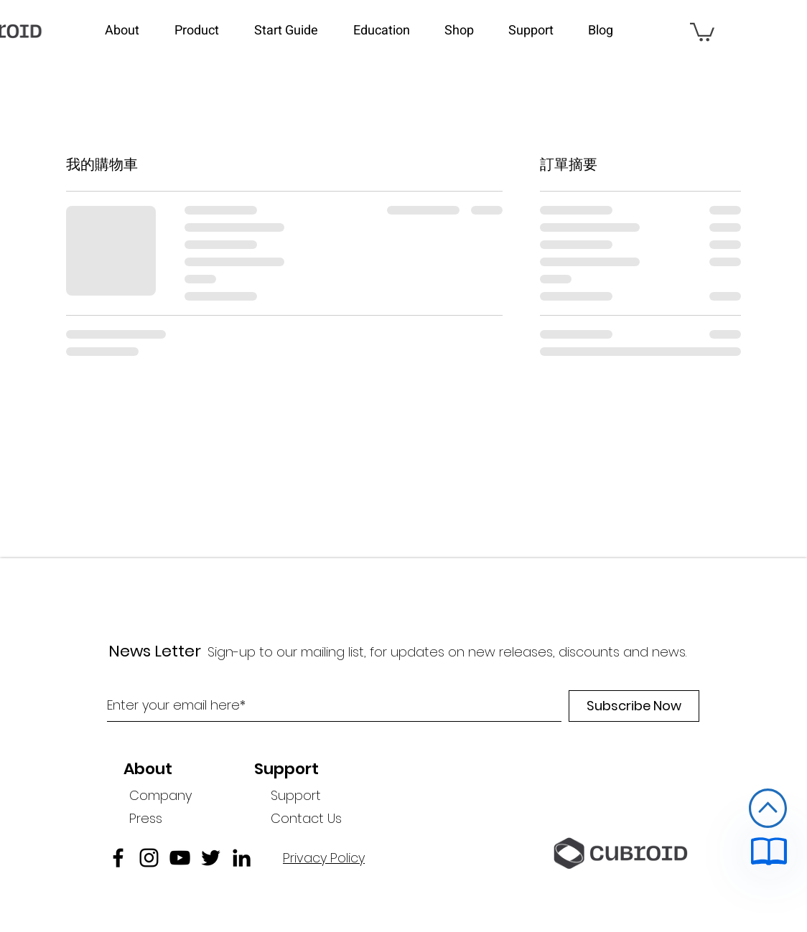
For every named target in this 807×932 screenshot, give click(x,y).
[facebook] (118, 857)
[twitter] (210, 857)
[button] (132, 30)
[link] (702, 31)
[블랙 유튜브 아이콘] (179, 857)
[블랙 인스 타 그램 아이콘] (149, 857)
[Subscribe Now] (634, 706)
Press (145, 818)
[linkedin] (241, 857)
